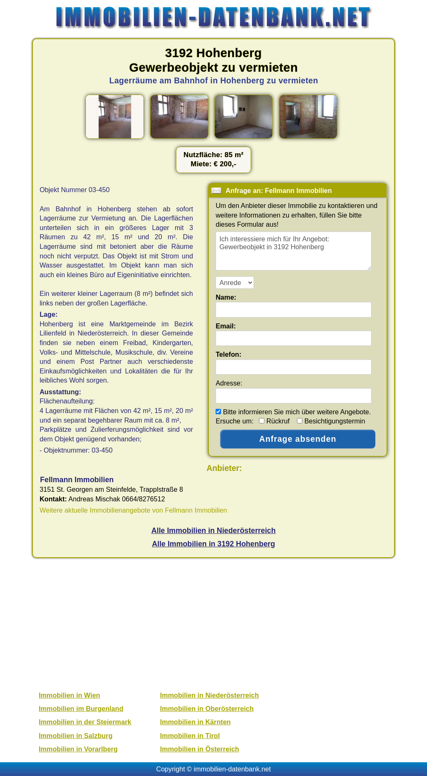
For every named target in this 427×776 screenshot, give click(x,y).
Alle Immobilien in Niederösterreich (213, 530)
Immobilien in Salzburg (76, 735)
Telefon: (228, 354)
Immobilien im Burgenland (81, 708)
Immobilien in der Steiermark (85, 722)
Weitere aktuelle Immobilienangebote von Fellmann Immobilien (133, 510)
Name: (226, 297)
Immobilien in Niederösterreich (209, 695)
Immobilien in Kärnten (195, 722)
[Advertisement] (213, 623)
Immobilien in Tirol (190, 735)
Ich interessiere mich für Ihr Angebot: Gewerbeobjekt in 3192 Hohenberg (294, 250)
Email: (226, 326)
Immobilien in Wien (69, 695)
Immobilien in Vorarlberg (78, 749)
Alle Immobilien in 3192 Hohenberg (213, 544)
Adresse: (229, 383)
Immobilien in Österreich (199, 749)
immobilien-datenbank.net (232, 769)
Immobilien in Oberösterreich (207, 708)
